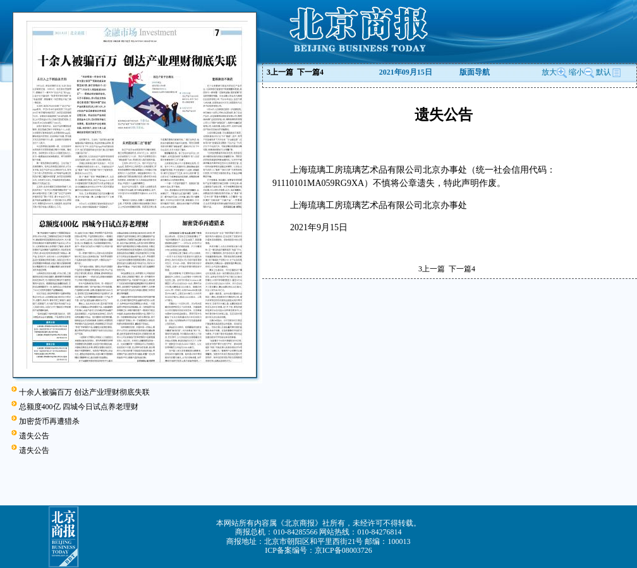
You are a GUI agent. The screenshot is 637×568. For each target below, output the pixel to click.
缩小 (576, 72)
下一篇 (310, 72)
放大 (554, 72)
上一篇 (280, 72)
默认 (608, 72)
